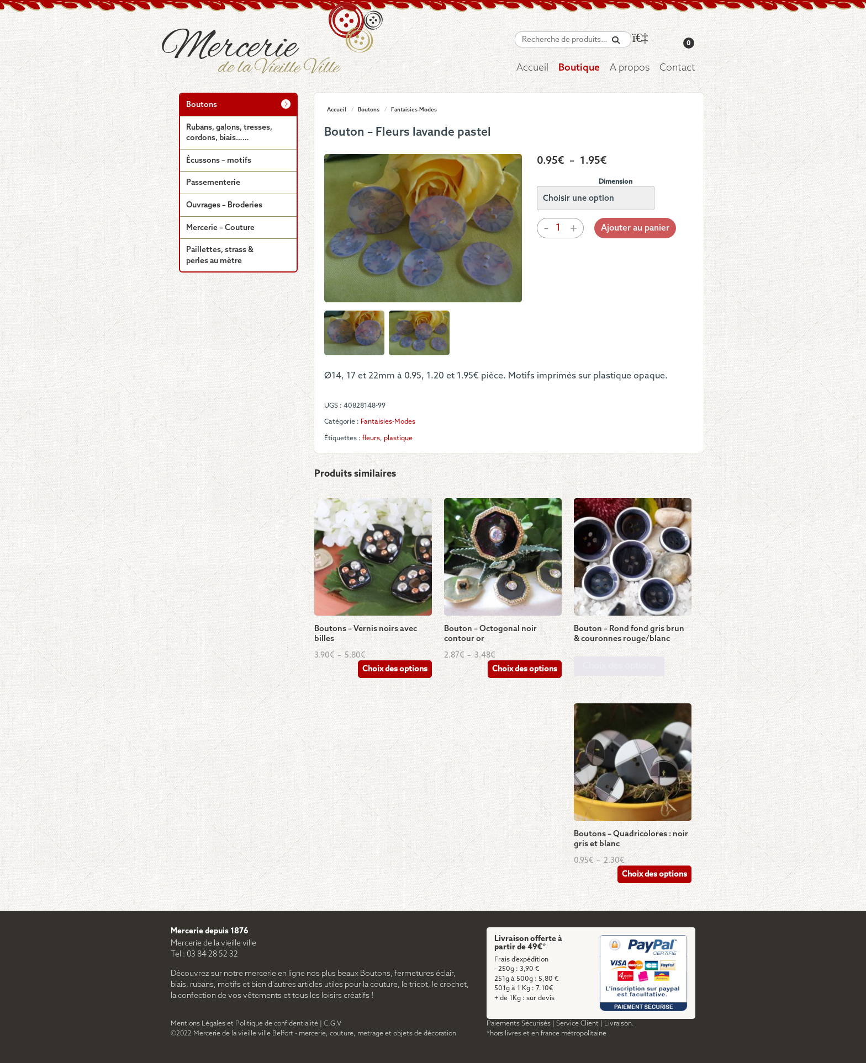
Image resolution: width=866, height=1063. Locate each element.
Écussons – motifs (218, 160)
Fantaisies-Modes (414, 109)
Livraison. (619, 1023)
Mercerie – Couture (220, 228)
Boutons (368, 109)
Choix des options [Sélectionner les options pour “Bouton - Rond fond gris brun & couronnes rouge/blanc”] (619, 666)
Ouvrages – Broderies (224, 205)
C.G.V (332, 1023)
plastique (398, 438)
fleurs (371, 438)
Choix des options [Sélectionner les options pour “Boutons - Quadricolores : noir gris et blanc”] (654, 874)
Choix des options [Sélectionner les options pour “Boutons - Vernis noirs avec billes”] (394, 669)
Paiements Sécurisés (519, 1023)
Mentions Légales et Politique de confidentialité (244, 1023)
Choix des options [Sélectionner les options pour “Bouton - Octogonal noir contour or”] (524, 669)
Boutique (579, 68)
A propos (630, 68)
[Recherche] (616, 40)
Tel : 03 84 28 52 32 (204, 954)
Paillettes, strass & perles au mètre (220, 255)
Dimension (615, 182)
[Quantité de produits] (558, 228)
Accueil (532, 68)
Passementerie (213, 183)
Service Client (577, 1023)
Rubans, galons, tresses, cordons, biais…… (229, 133)
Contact (677, 68)
